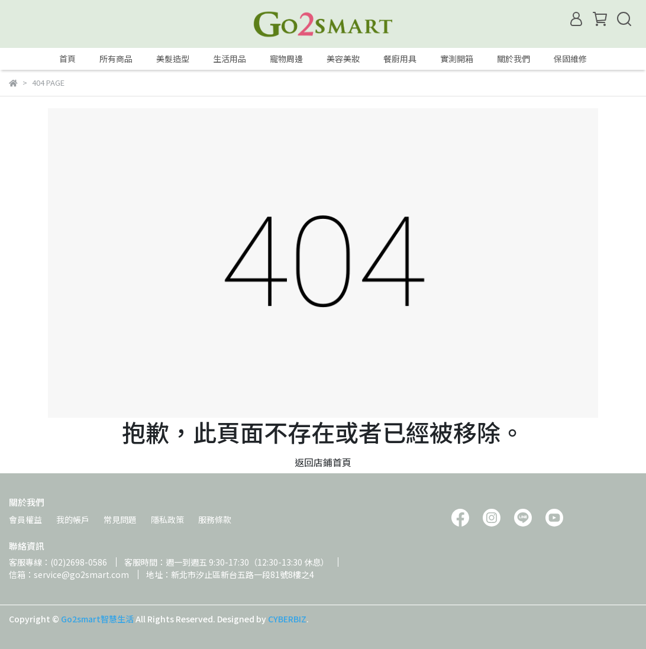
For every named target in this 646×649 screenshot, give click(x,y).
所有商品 (116, 58)
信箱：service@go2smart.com (69, 574)
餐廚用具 (399, 58)
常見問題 (120, 519)
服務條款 (214, 519)
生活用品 (229, 58)
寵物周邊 (286, 58)
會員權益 (25, 519)
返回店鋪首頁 (323, 462)
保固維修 (570, 58)
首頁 (67, 58)
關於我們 (513, 58)
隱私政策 (167, 519)
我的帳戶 (72, 519)
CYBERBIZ (287, 619)
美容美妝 (343, 58)
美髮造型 (172, 58)
